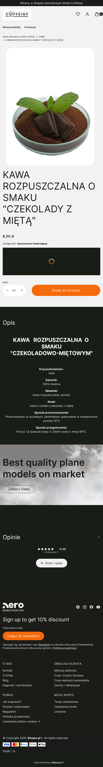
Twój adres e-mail (12, 627)
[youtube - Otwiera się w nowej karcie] (98, 607)
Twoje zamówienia (66, 701)
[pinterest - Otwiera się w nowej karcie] (78, 607)
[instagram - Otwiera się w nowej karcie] (85, 607)
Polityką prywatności (65, 647)
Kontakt (8, 670)
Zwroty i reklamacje (67, 685)
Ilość (5, 282)
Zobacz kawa (19, 489)
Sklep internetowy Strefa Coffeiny (19, 36)
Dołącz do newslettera (23, 636)
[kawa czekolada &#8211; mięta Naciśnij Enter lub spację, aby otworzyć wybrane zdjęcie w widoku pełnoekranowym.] (50, 107)
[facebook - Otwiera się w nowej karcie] (91, 607)
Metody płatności (65, 670)
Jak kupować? (12, 701)
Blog (5, 680)
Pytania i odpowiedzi (16, 706)
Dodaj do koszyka (66, 290)
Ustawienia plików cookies (20, 721)
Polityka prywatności (16, 716)
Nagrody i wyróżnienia (17, 685)
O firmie (8, 675)
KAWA (42, 36)
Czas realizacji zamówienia (71, 680)
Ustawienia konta (65, 706)
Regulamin (44, 644)
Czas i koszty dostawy (69, 675)
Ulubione (60, 711)
